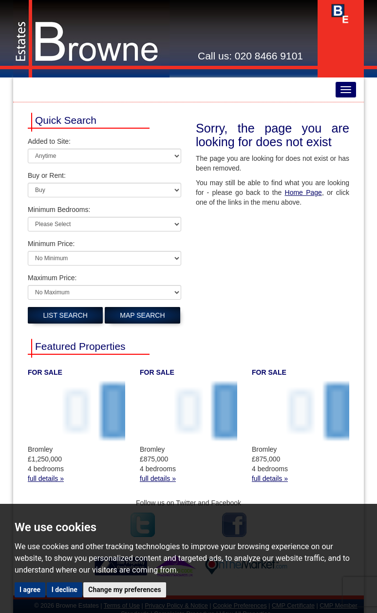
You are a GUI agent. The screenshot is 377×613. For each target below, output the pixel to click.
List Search (65, 315)
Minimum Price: (51, 244)
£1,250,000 (45, 459)
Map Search (142, 315)
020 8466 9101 (269, 55)
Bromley (40, 449)
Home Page (303, 192)
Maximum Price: (52, 278)
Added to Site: (49, 141)
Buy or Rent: (47, 175)
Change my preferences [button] (124, 590)
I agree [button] (29, 590)
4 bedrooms (46, 469)
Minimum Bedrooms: (59, 209)
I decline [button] (64, 590)
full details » (46, 478)
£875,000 (154, 459)
